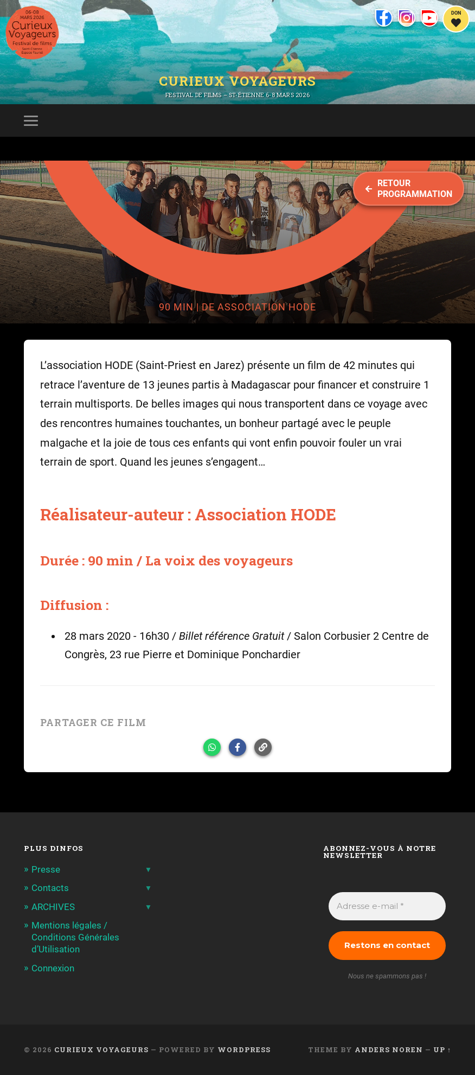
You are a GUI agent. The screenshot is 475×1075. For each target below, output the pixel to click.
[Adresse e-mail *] (387, 906)
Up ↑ (442, 1049)
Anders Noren (389, 1049)
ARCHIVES (53, 906)
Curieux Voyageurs (237, 81)
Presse (45, 869)
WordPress (244, 1049)
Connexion (52, 968)
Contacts (50, 887)
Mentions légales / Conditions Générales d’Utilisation (75, 937)
